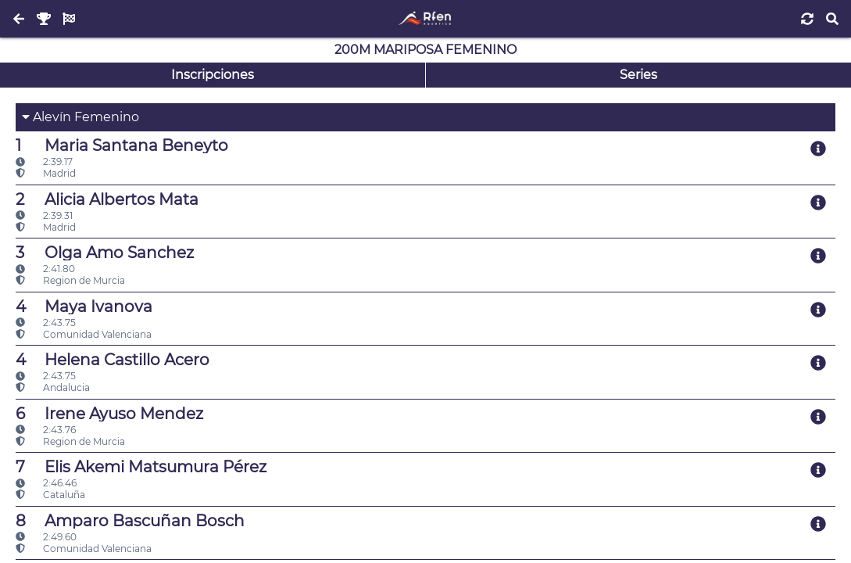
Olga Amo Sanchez (105, 252)
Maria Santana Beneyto (122, 145)
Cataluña (50, 494)
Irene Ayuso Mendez (109, 413)
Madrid (46, 173)
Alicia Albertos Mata (107, 199)
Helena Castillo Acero (112, 360)
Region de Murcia (70, 280)
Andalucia (53, 387)
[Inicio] (425, 18)
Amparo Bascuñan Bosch (130, 521)
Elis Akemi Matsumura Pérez (141, 467)
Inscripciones (212, 74)
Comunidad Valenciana (84, 334)
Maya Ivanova (84, 306)
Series (638, 74)
